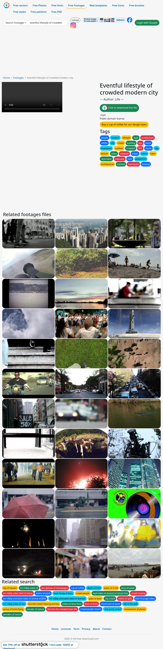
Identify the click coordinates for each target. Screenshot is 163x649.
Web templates (98, 5)
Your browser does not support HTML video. (32, 97)
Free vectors (20, 5)
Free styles (19, 11)
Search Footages (15, 22)
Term (76, 629)
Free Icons (118, 5)
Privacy (86, 629)
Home (6, 77)
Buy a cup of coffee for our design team (124, 124)
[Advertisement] (81, 53)
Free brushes (136, 5)
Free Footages (76, 5)
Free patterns (39, 11)
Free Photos (39, 5)
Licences (66, 629)
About (96, 629)
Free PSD (56, 11)
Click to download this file (119, 108)
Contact (107, 629)
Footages (18, 77)
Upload (75, 20)
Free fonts (57, 5)
